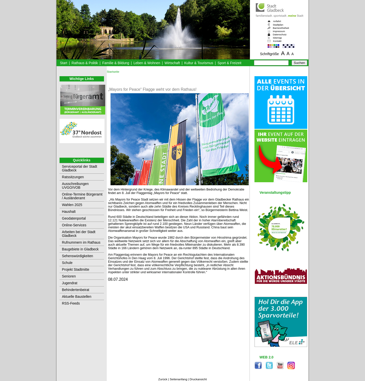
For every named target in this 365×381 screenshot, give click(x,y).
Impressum (279, 31)
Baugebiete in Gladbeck (80, 249)
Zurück (162, 379)
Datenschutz (280, 34)
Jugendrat (69, 283)
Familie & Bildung (115, 63)
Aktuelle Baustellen (76, 297)
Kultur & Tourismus (198, 63)
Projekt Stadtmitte (75, 269)
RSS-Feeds (71, 303)
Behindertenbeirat (75, 290)
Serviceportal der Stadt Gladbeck (79, 168)
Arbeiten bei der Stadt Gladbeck (78, 234)
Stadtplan (278, 24)
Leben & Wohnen (146, 63)
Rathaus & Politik (85, 63)
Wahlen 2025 (72, 205)
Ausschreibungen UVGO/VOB (75, 185)
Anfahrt (277, 21)
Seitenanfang (178, 379)
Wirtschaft (172, 63)
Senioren (69, 276)
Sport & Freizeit (229, 63)
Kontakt (277, 41)
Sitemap (277, 37)
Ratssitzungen (73, 177)
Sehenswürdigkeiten (77, 256)
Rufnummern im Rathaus (81, 242)
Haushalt (69, 212)
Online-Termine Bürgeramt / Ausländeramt (82, 196)
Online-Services (74, 225)
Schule (67, 263)
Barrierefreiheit (281, 28)
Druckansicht (198, 379)
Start (63, 63)
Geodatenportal (74, 218)
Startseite (113, 71)
